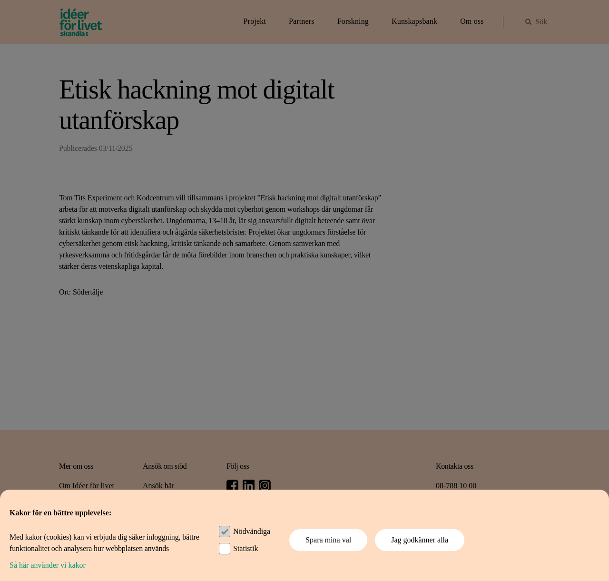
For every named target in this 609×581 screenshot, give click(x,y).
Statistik (245, 548)
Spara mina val (328, 540)
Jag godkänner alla (419, 540)
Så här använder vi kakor (48, 565)
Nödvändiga (251, 531)
